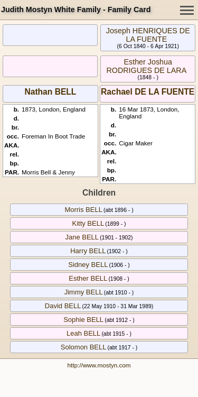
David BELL (63, 306)
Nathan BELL (50, 91)
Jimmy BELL (83, 292)
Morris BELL (83, 210)
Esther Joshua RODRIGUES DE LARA (146, 66)
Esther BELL (88, 278)
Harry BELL (88, 251)
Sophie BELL (83, 320)
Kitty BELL (88, 223)
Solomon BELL (84, 347)
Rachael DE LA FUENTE (147, 91)
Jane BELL (82, 237)
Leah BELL (83, 333)
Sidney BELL (88, 265)
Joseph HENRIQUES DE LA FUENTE (148, 34)
